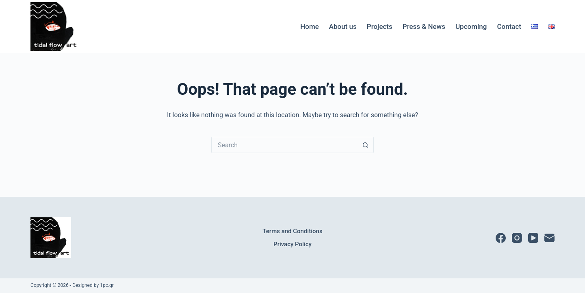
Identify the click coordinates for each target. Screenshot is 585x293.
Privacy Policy (292, 244)
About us (343, 26)
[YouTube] (533, 238)
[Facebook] (501, 238)
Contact (509, 26)
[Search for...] (284, 145)
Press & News (424, 26)
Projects (379, 26)
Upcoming (471, 26)
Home (309, 26)
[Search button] (366, 145)
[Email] (549, 238)
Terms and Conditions (292, 231)
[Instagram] (517, 238)
